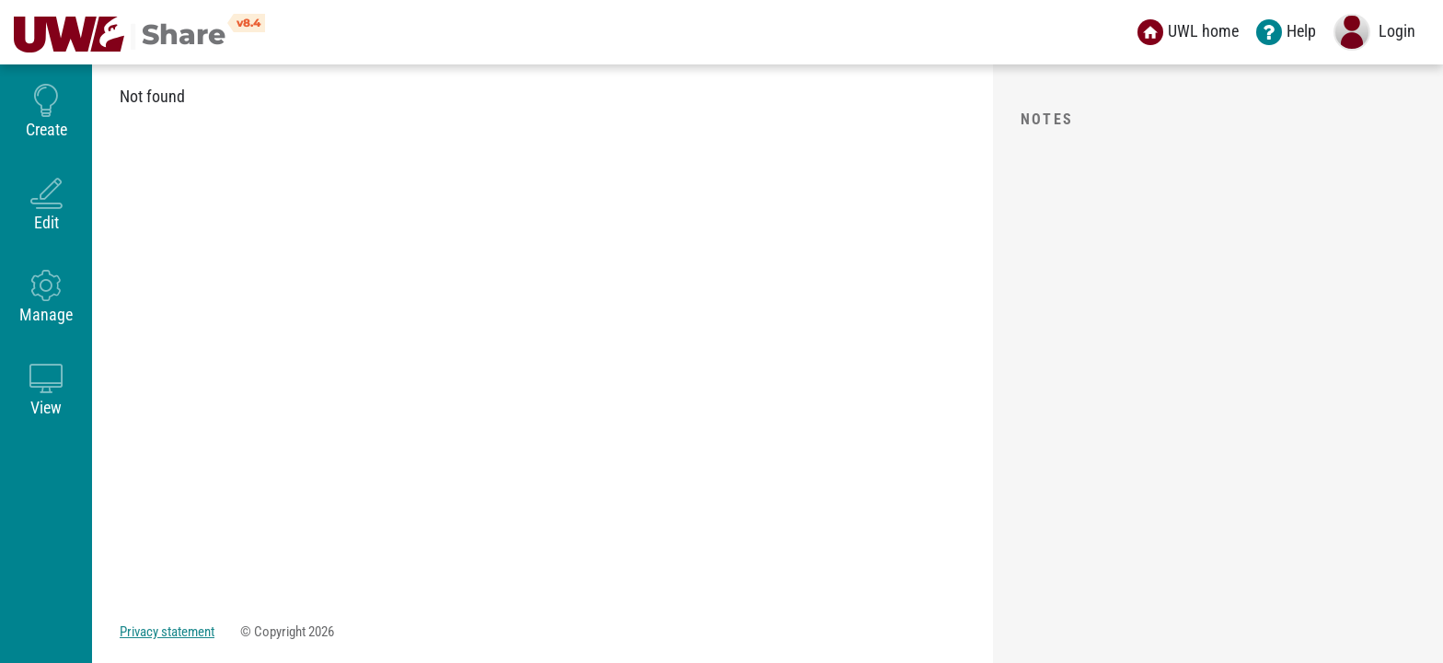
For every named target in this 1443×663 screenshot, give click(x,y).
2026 (321, 631)
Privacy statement (167, 631)
